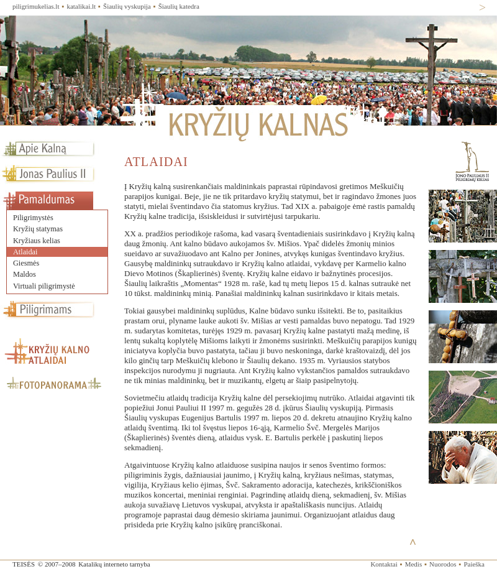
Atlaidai (25, 252)
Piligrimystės (33, 217)
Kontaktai (383, 564)
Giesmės (26, 263)
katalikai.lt (81, 6)
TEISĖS (23, 564)
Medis (413, 564)
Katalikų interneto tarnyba (114, 564)
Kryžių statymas (38, 229)
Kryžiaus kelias (36, 240)
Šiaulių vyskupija (127, 6)
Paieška (474, 564)
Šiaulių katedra (178, 6)
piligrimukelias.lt (35, 6)
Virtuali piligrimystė (44, 286)
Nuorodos (442, 564)
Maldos (24, 274)
